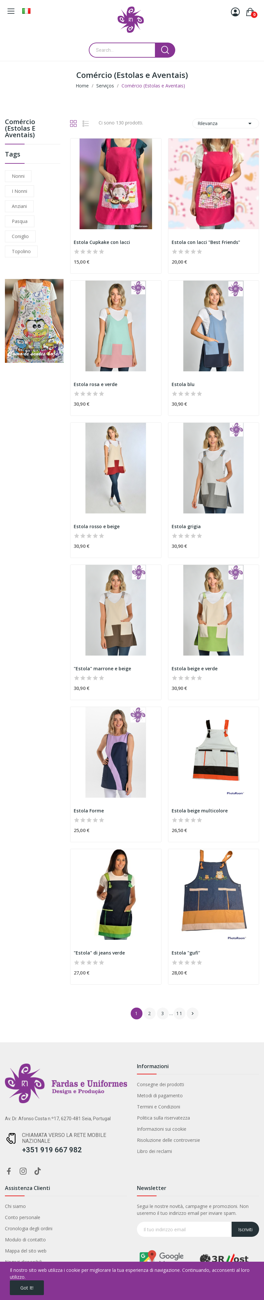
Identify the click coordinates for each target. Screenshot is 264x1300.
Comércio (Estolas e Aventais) (20, 129)
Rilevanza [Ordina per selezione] (226, 123)
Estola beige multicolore (200, 811)
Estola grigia (186, 526)
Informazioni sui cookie (161, 1129)
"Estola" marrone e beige (102, 668)
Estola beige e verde (194, 668)
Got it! (26, 1288)
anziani (19, 206)
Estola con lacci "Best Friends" (206, 242)
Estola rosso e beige (97, 526)
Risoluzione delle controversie (168, 1140)
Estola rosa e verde (95, 384)
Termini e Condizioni (158, 1107)
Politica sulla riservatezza (163, 1118)
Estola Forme (89, 811)
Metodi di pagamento (160, 1095)
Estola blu (183, 384)
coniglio (20, 236)
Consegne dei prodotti (160, 1084)
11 (179, 1013)
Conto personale (22, 1217)
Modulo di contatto (25, 1239)
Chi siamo (15, 1206)
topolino (21, 251)
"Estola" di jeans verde (99, 953)
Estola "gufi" (186, 953)
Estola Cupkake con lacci (102, 242)
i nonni (19, 191)
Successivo (193, 1013)
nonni (18, 176)
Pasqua (20, 221)
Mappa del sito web (26, 1251)
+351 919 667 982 (52, 1150)
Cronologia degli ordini (28, 1228)
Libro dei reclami (154, 1151)
